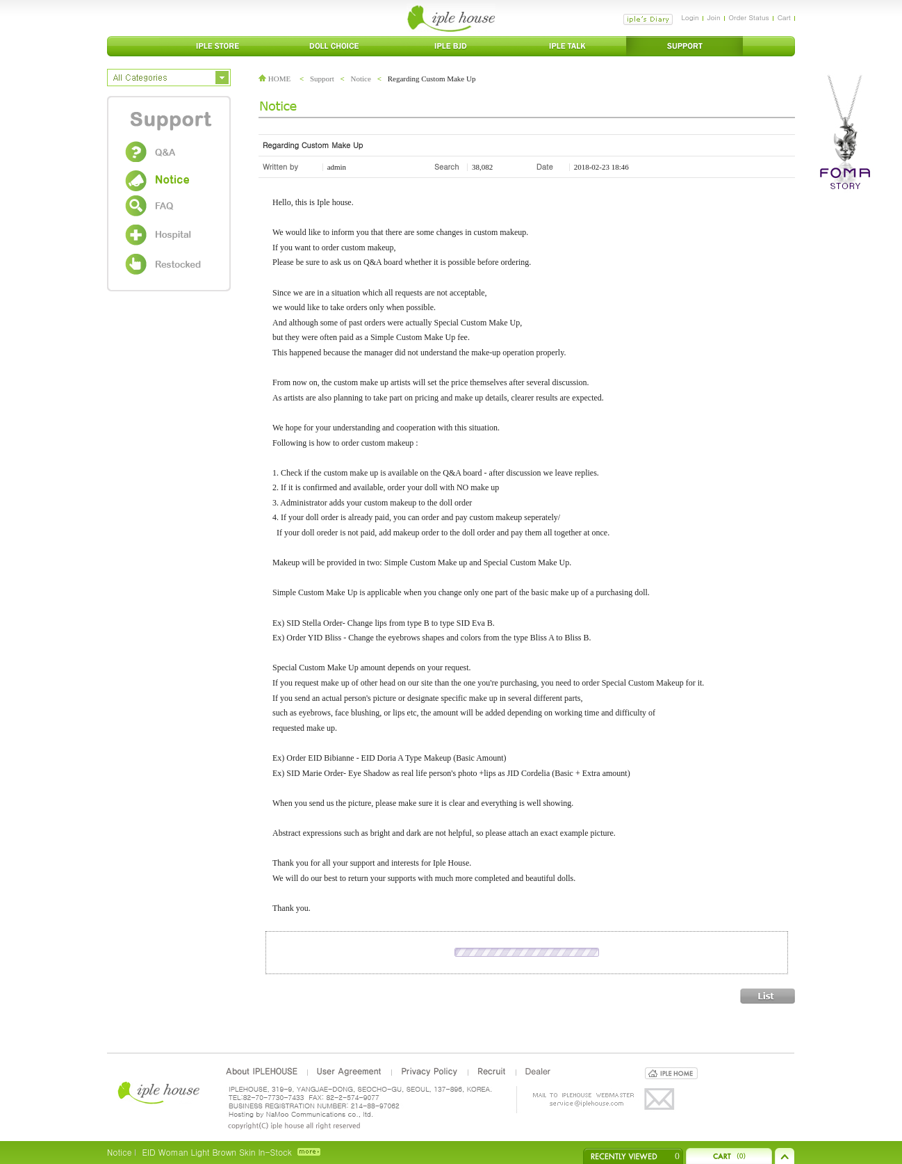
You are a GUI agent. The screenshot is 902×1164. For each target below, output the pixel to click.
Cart (784, 17)
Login (689, 17)
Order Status (749, 17)
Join (714, 17)
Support (322, 78)
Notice (361, 78)
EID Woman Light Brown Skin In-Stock (216, 1152)
